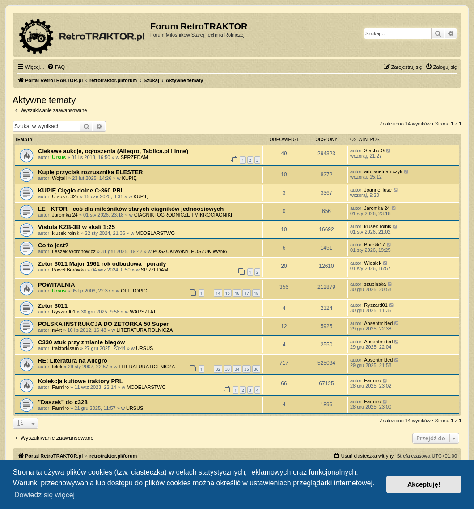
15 (227, 293)
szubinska (375, 284)
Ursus (59, 157)
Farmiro (60, 387)
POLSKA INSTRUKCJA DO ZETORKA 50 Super (103, 324)
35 (246, 369)
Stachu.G (374, 150)
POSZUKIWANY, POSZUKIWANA (190, 251)
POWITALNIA (56, 284)
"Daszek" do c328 (63, 402)
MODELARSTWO (154, 233)
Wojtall (59, 178)
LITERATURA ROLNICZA (145, 330)
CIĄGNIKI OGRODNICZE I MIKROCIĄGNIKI (183, 214)
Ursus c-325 (65, 196)
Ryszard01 (64, 311)
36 (256, 369)
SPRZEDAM (134, 157)
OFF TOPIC (134, 290)
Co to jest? (53, 245)
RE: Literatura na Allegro (72, 360)
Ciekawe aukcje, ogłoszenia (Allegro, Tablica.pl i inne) (113, 151)
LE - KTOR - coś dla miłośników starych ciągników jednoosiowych (131, 208)
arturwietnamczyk (383, 171)
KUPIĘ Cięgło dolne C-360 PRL (81, 190)
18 (256, 293)
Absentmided (378, 323)
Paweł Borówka (69, 269)
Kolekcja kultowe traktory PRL (80, 381)
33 (227, 369)
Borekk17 (374, 244)
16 (237, 293)
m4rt (57, 330)
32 (218, 369)
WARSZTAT (143, 311)
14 (218, 293)
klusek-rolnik (65, 233)
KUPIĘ (129, 178)
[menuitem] (56, 67)
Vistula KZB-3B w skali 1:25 (76, 227)
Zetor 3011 (53, 305)
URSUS (144, 348)
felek (57, 366)
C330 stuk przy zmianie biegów (81, 342)
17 (246, 293)
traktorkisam (65, 348)
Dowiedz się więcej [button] (44, 495)
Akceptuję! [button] (423, 484)
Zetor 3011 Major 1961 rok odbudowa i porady (102, 263)
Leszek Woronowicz (74, 251)
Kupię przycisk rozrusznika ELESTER (90, 172)
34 (237, 369)
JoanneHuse (378, 189)
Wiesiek (372, 263)
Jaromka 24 (64, 214)
